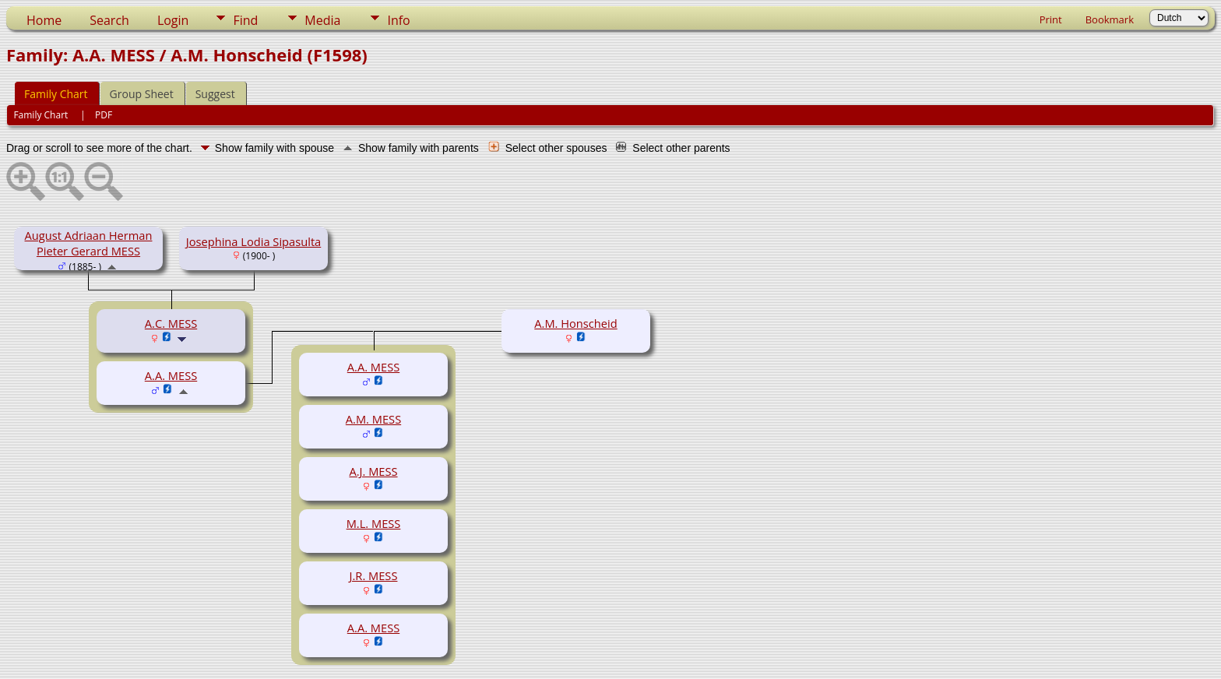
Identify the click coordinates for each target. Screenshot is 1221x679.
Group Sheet (142, 93)
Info (398, 20)
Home (44, 20)
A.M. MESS (373, 419)
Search (109, 20)
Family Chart (56, 93)
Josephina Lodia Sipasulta (254, 241)
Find (245, 20)
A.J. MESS (373, 471)
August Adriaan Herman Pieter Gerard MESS (89, 243)
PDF (103, 114)
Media (322, 20)
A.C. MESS (171, 323)
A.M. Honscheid (575, 323)
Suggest (215, 93)
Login (173, 20)
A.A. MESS (171, 375)
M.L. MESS (374, 523)
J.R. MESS (374, 575)
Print (1051, 19)
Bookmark (1110, 19)
